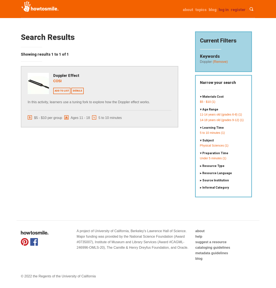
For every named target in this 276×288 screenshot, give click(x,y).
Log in (224, 9)
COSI (57, 81)
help (198, 236)
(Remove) (220, 62)
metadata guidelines (211, 253)
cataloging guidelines (212, 247)
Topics (201, 9)
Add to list (62, 90)
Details (77, 90)
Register (238, 9)
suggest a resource (211, 242)
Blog (213, 9)
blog (199, 258)
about (188, 9)
